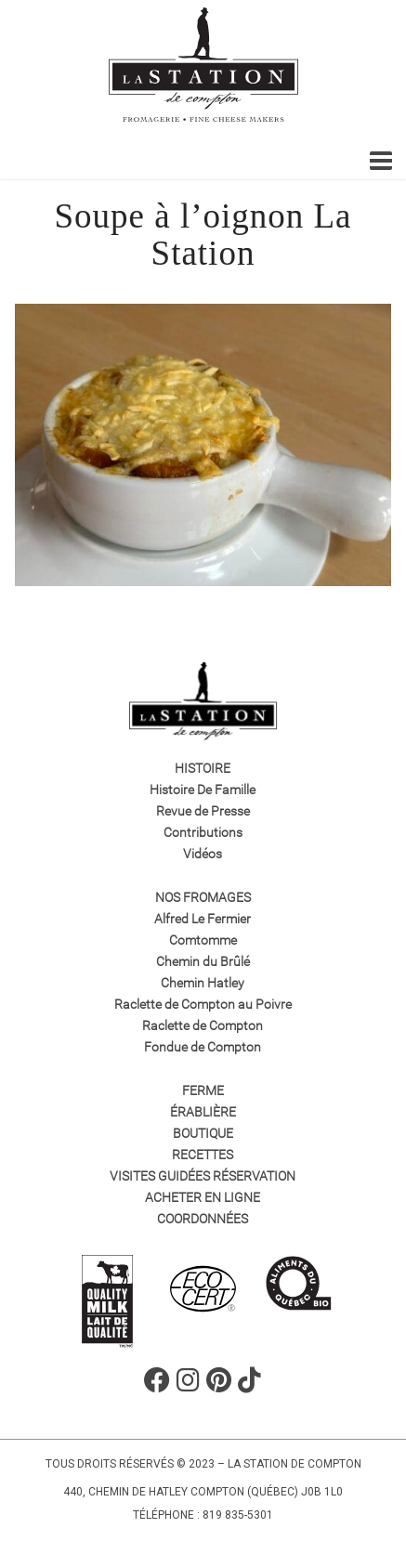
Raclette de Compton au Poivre (203, 1004)
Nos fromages (203, 897)
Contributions (203, 832)
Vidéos (202, 853)
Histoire (202, 768)
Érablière (203, 1111)
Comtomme (203, 940)
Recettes (202, 1154)
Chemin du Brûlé (203, 961)
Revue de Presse (203, 810)
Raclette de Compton (202, 1025)
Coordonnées (202, 1218)
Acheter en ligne (202, 1197)
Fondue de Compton (202, 1046)
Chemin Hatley (202, 982)
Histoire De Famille (202, 789)
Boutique (203, 1133)
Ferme (203, 1090)
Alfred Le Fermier (202, 918)
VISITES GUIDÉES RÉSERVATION (202, 1176)
